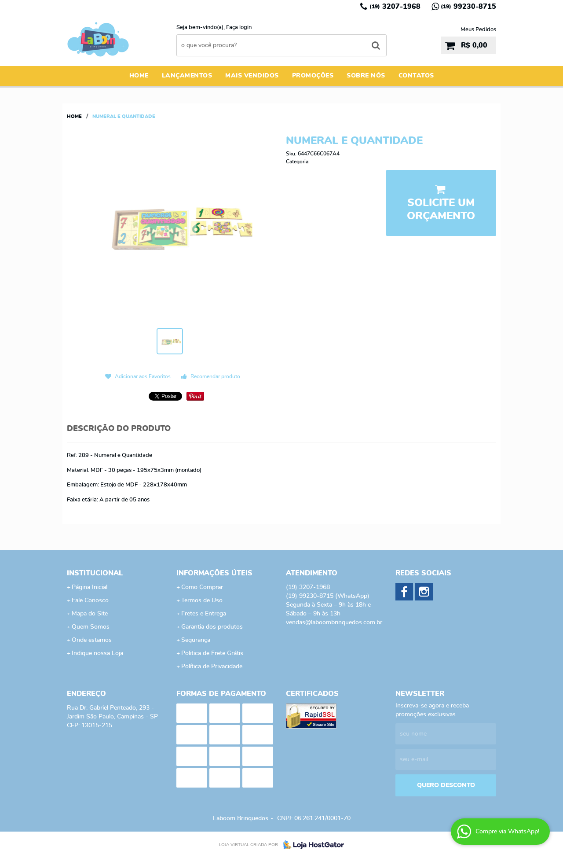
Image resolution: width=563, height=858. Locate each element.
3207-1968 (394, 6)
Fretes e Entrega (203, 614)
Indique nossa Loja (97, 653)
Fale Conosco (90, 600)
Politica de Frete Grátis (212, 653)
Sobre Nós (366, 76)
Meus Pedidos (478, 30)
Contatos (416, 76)
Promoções (313, 76)
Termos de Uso (202, 600)
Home (139, 76)
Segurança (195, 640)
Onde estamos (92, 640)
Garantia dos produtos (212, 627)
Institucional (95, 573)
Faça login (239, 27)
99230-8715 (468, 6)
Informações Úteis (214, 573)
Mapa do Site (90, 614)
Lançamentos (187, 76)
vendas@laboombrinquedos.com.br (334, 622)
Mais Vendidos (252, 76)
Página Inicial (89, 587)
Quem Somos (91, 627)
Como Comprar (202, 587)
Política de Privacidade (211, 666)
